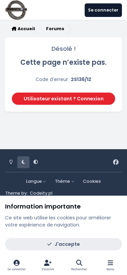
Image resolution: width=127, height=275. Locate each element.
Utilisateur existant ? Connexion (64, 98)
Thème (65, 181)
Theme (12, 193)
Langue (36, 181)
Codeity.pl (41, 193)
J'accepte (63, 244)
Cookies (92, 181)
